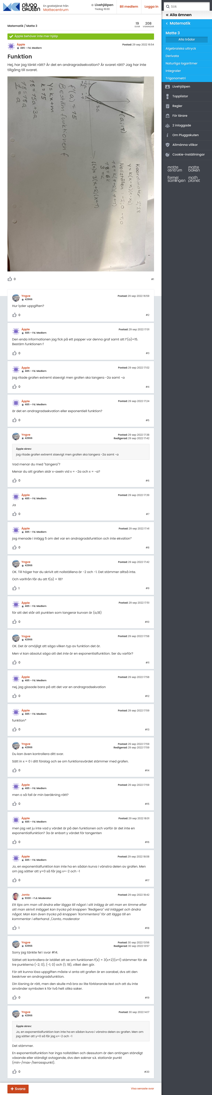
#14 (147, 770)
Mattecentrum (56, 10)
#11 (147, 663)
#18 (147, 928)
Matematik (15, 26)
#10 (147, 622)
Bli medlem (129, 7)
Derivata (172, 56)
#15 (147, 804)
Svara (20, 1088)
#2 (147, 315)
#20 (146, 1072)
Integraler (173, 71)
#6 (147, 481)
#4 (147, 387)
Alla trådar (186, 39)
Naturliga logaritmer (182, 63)
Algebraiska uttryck (181, 48)
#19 (147, 998)
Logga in (151, 7)
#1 (152, 279)
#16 (147, 842)
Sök (168, 7)
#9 (147, 588)
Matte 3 (31, 26)
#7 (147, 514)
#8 (147, 547)
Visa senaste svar (142, 1088)
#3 (147, 353)
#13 (147, 729)
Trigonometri (176, 78)
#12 (147, 696)
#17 (147, 880)
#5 (147, 420)
